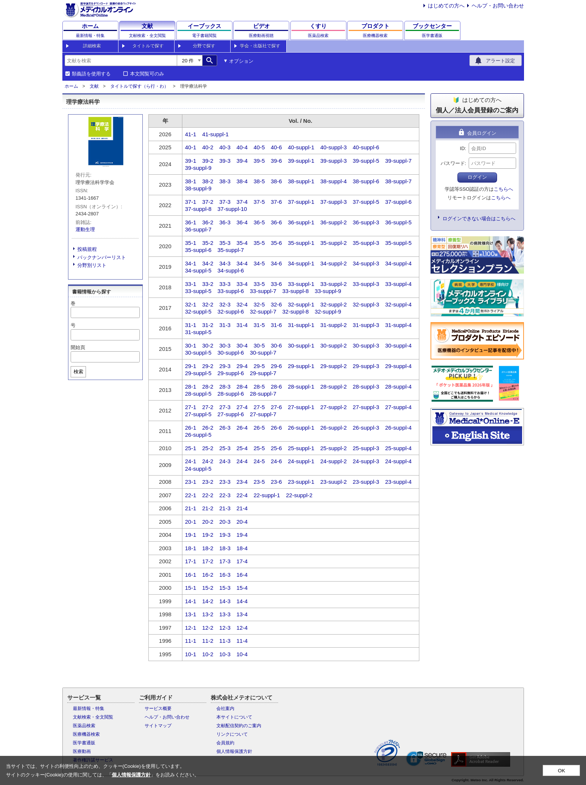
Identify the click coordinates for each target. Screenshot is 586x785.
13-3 (225, 614)
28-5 (259, 386)
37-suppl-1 (301, 202)
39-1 (190, 161)
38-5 (259, 181)
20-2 (207, 521)
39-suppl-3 (333, 161)
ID (462, 148)
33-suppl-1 (301, 284)
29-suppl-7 (263, 373)
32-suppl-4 (398, 304)
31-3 (225, 325)
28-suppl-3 (366, 386)
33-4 (242, 284)
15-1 (190, 588)
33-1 (190, 284)
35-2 (207, 243)
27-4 (242, 407)
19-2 (207, 535)
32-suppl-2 (333, 304)
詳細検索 (92, 46)
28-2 (207, 386)
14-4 (242, 601)
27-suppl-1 (301, 407)
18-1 (190, 548)
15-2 (207, 588)
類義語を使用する (91, 74)
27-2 (207, 407)
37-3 (225, 202)
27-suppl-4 (398, 407)
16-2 (207, 574)
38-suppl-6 (366, 181)
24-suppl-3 (366, 461)
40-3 (225, 147)
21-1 (190, 508)
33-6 (276, 284)
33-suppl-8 (295, 291)
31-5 (259, 325)
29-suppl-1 (301, 366)
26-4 (242, 427)
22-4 (242, 495)
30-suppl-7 (263, 352)
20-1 (190, 521)
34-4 (242, 263)
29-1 (190, 366)
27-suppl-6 (231, 414)
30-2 (207, 345)
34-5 (259, 263)
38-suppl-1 (301, 181)
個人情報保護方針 (234, 751)
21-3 (225, 508)
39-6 (276, 161)
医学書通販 (84, 742)
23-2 (207, 482)
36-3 (225, 222)
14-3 (225, 601)
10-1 (190, 654)
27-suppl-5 (198, 414)
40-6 (276, 147)
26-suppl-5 (198, 435)
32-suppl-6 (231, 311)
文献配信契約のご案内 (238, 725)
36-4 (242, 222)
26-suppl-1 (301, 427)
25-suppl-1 (301, 448)
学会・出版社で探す (260, 46)
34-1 (190, 263)
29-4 (242, 366)
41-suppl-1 (215, 134)
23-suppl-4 (398, 482)
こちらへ (503, 189)
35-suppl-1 (301, 243)
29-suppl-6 (231, 373)
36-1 (190, 222)
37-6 (276, 202)
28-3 (225, 386)
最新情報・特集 (88, 708)
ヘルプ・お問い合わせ (498, 6)
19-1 (190, 535)
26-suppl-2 (333, 427)
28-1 (190, 386)
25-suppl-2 (333, 448)
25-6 (276, 448)
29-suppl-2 (333, 366)
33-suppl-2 (333, 284)
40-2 (207, 147)
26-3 (225, 427)
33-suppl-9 (328, 291)
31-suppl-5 (198, 332)
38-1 (190, 181)
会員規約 (225, 742)
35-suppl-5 (398, 243)
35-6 (276, 243)
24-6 (276, 461)
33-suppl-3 (366, 284)
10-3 (225, 654)
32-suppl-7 (263, 311)
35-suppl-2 (333, 243)
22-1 (190, 495)
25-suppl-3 (366, 448)
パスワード (453, 163)
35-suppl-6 (198, 250)
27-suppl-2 (333, 407)
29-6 (276, 366)
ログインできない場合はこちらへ (478, 218)
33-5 (259, 284)
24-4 (242, 461)
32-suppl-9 (328, 311)
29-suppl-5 (198, 373)
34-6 (276, 263)
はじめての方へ (446, 6)
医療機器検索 (86, 734)
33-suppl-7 (263, 291)
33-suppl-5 (198, 291)
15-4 (242, 588)
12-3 (225, 627)
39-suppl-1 (301, 161)
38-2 (207, 181)
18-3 (225, 548)
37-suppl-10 (232, 209)
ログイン (477, 177)
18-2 (207, 548)
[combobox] (121, 60)
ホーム (71, 86)
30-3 (225, 345)
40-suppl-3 (333, 147)
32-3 (225, 304)
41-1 (190, 134)
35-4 (242, 243)
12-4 (242, 627)
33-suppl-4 (398, 284)
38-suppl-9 (198, 188)
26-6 (276, 427)
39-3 (225, 161)
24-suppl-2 (333, 461)
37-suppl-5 (366, 202)
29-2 (207, 366)
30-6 (276, 345)
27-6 (276, 407)
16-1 (190, 574)
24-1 (190, 461)
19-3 (225, 535)
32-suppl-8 (295, 311)
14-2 (207, 601)
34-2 (207, 263)
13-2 (207, 614)
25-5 (259, 448)
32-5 (259, 304)
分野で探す (204, 46)
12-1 (190, 627)
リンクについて (232, 734)
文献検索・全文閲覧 (93, 717)
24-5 (259, 461)
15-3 (225, 588)
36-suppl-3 (366, 222)
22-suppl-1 (267, 495)
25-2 (207, 448)
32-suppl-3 (366, 304)
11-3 (225, 641)
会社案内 (225, 708)
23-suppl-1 (301, 482)
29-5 (259, 366)
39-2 (207, 161)
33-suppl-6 (231, 291)
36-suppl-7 (198, 229)
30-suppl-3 (366, 345)
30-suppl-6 (231, 352)
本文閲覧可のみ (147, 74)
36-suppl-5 (398, 222)
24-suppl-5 (198, 468)
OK (561, 770)
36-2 (207, 222)
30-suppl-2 (333, 345)
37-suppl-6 (398, 202)
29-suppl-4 (398, 366)
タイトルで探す (148, 46)
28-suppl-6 (231, 393)
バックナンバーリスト (101, 257)
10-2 (207, 654)
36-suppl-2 (333, 222)
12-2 (207, 627)
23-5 (259, 482)
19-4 (242, 535)
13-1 (190, 614)
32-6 (276, 304)
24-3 (225, 461)
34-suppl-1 (301, 263)
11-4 (242, 641)
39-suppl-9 (198, 168)
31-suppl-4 (398, 325)
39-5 (259, 161)
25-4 (242, 448)
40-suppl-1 (301, 147)
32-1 (190, 304)
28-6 (276, 386)
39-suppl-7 (398, 161)
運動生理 (85, 229)
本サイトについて (234, 717)
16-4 (242, 574)
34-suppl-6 (231, 270)
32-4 (242, 304)
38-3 (225, 181)
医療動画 (82, 751)
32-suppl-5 (198, 311)
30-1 (190, 345)
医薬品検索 (84, 725)
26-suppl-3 (366, 427)
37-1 (190, 202)
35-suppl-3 (366, 243)
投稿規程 (87, 249)
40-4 (242, 147)
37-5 (259, 202)
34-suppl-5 (198, 270)
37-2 (207, 202)
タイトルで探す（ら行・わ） (139, 86)
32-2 (207, 304)
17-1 (190, 561)
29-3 (225, 366)
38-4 (242, 181)
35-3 (225, 243)
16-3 (225, 574)
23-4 (242, 482)
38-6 (276, 181)
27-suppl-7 (263, 414)
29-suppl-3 (366, 366)
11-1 (190, 641)
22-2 (207, 495)
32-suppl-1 (301, 304)
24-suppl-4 (398, 461)
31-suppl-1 (301, 325)
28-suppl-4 (398, 386)
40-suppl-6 (366, 147)
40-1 (190, 147)
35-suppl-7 (231, 250)
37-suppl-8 (198, 209)
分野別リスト (92, 265)
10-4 (242, 654)
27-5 (259, 407)
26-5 (259, 427)
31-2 (207, 325)
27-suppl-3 (366, 407)
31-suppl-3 (366, 325)
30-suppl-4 (398, 345)
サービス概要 (158, 708)
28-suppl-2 (333, 386)
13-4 (242, 614)
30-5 (259, 345)
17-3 (225, 561)
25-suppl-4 (398, 448)
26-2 (207, 427)
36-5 (259, 222)
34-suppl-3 (366, 263)
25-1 (190, 448)
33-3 (225, 284)
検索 (78, 371)
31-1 (190, 325)
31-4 (242, 325)
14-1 (190, 601)
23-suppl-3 (366, 482)
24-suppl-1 (301, 461)
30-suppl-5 (198, 352)
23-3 (225, 482)
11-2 (207, 641)
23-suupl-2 (333, 482)
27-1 (190, 407)
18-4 (242, 548)
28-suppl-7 (263, 393)
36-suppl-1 (301, 222)
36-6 (276, 222)
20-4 (242, 521)
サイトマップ (158, 725)
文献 (94, 86)
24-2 (207, 461)
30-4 (242, 345)
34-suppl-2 (333, 263)
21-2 (207, 508)
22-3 (225, 495)
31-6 (276, 325)
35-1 (190, 243)
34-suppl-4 (398, 263)
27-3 (225, 407)
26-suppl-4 (398, 427)
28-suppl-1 (301, 386)
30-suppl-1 (301, 345)
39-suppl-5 (366, 161)
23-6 (276, 482)
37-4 (242, 202)
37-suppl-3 (333, 202)
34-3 (225, 263)
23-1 (190, 482)
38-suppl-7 (398, 181)
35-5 (259, 243)
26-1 (190, 427)
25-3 (225, 448)
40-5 (259, 147)
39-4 (242, 161)
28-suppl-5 (198, 393)
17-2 (207, 561)
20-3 (225, 521)
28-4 (242, 386)
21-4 (242, 508)
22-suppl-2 (299, 495)
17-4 (242, 561)
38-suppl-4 (333, 181)
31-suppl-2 (333, 325)
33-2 (207, 284)
